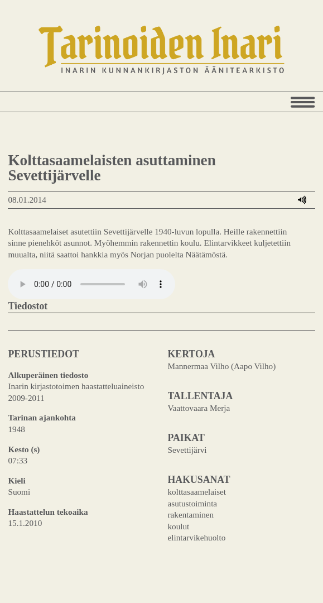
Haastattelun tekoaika (48, 511)
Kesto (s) (24, 449)
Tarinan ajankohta (41, 417)
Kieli (16, 480)
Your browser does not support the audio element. (91, 284)
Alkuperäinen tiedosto (48, 375)
